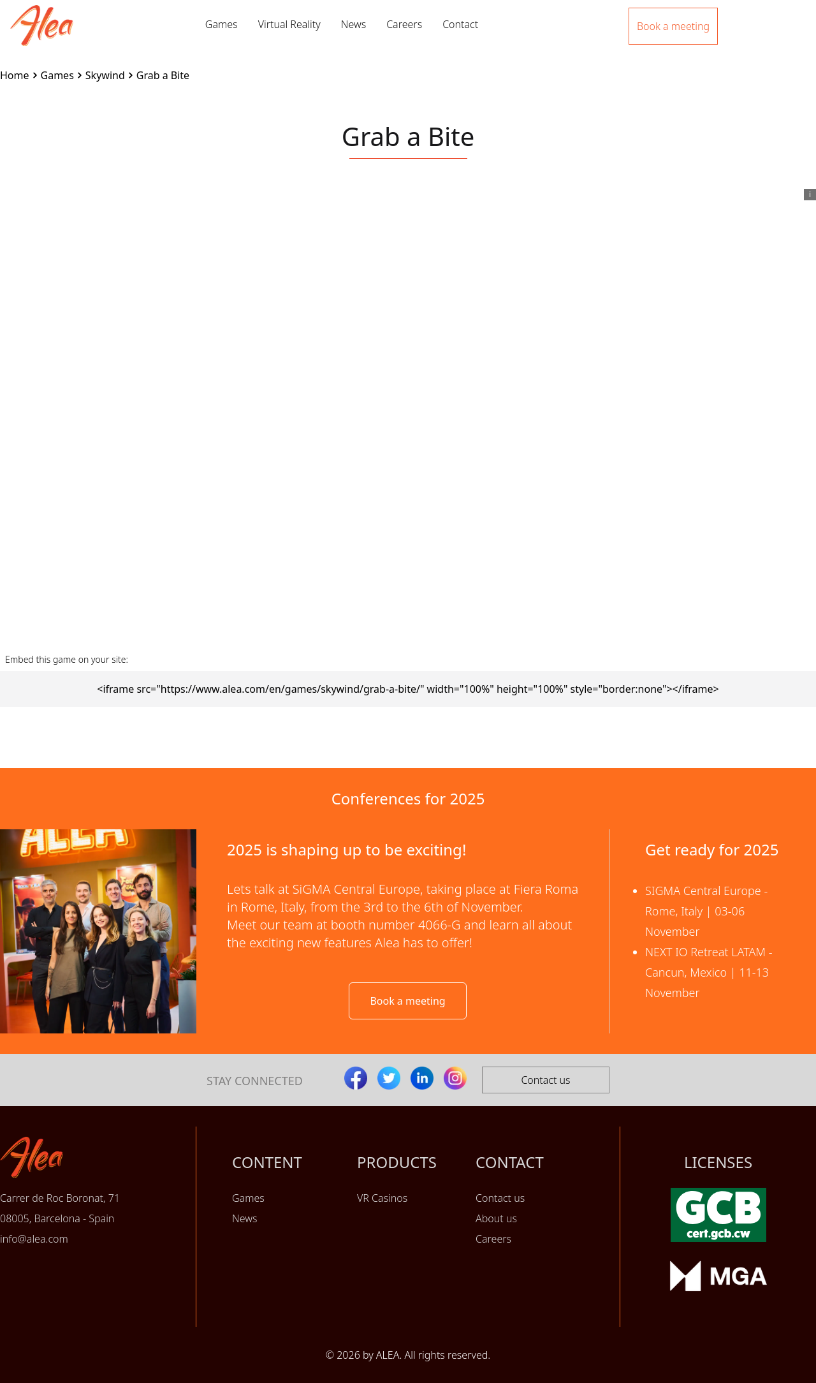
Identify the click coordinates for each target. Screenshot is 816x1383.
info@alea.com (34, 1239)
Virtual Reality (289, 24)
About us (496, 1218)
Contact (460, 24)
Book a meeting (407, 1001)
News (353, 24)
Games (221, 24)
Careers (404, 24)
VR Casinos (382, 1198)
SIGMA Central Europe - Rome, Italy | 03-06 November (706, 911)
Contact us (545, 1080)
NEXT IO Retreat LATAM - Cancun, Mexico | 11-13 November (709, 972)
